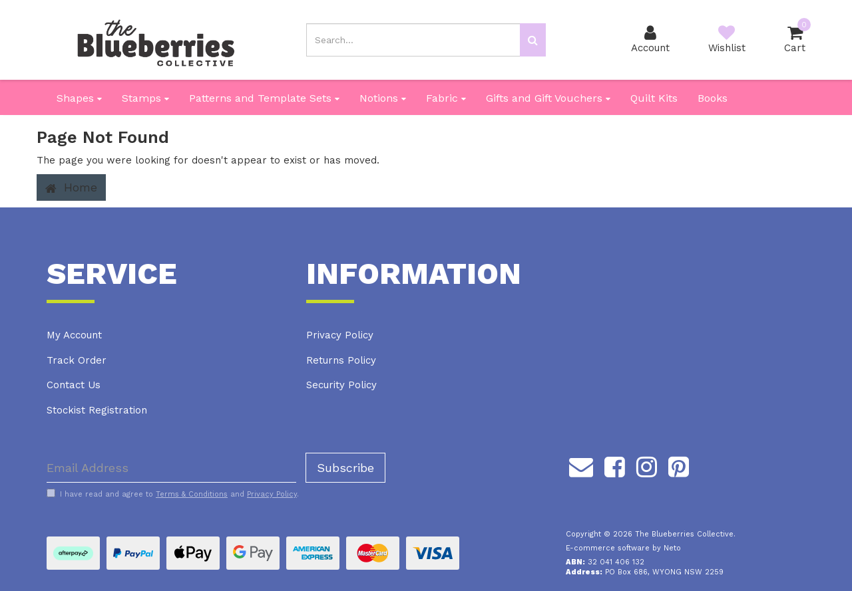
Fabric (446, 98)
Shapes (79, 98)
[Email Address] (171, 468)
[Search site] (533, 40)
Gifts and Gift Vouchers (548, 98)
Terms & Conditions (192, 494)
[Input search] (413, 40)
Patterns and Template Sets (264, 98)
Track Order (76, 360)
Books (713, 98)
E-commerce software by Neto (623, 548)
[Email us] (581, 465)
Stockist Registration (97, 410)
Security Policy (341, 385)
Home (71, 187)
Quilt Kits (654, 98)
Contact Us (74, 385)
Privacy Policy (339, 335)
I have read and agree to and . (173, 494)
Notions (382, 98)
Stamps (145, 98)
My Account (74, 335)
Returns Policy (341, 360)
